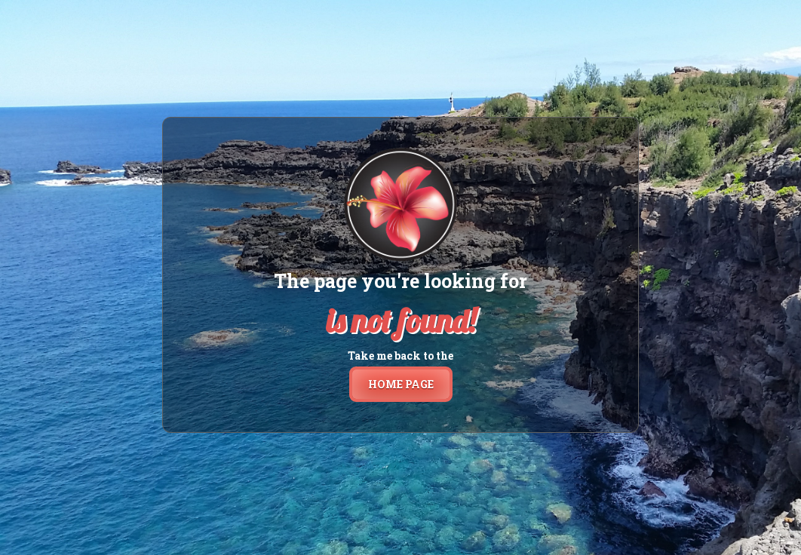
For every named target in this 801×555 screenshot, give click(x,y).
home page (401, 384)
